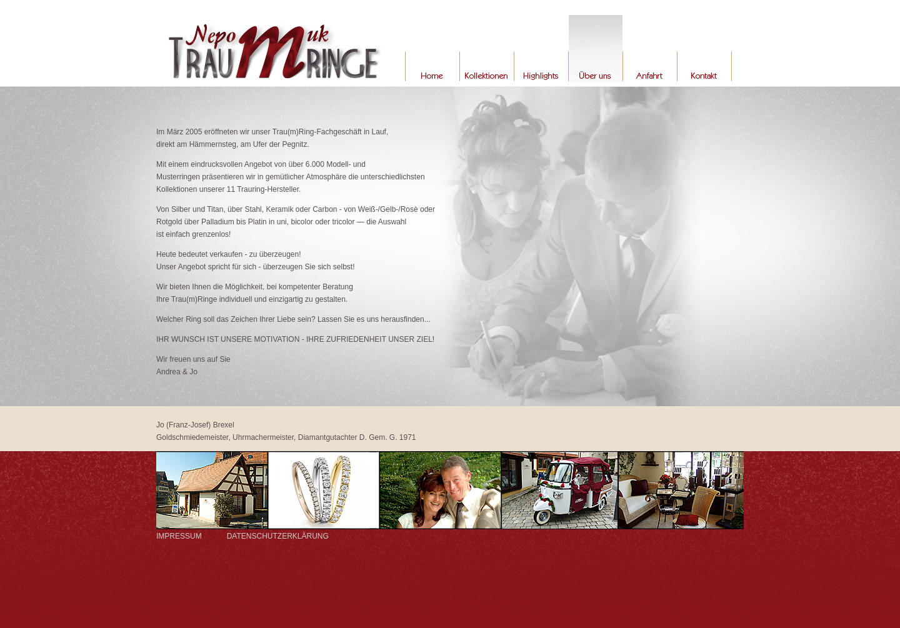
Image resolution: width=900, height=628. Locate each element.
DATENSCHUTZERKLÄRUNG (278, 536)
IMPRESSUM (179, 536)
